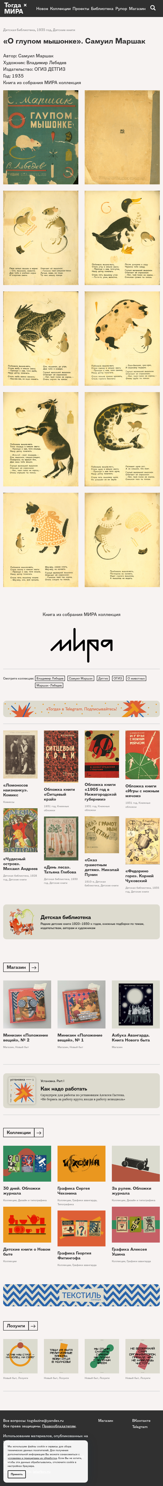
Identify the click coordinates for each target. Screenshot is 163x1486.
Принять (17, 1474)
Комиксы (8, 803)
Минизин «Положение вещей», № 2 (25, 1039)
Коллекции (60, 8)
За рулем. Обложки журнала (131, 1192)
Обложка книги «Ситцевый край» (59, 795)
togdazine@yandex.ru (45, 1420)
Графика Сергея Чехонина (74, 1192)
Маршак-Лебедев (49, 686)
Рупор (121, 8)
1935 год (44, 30)
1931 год (50, 807)
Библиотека (102, 8)
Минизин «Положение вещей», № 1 (80, 1039)
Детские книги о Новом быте (26, 1253)
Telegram (140, 1426)
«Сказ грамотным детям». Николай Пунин (102, 868)
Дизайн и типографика (32, 1202)
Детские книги (64, 30)
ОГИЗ (119, 678)
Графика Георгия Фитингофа (74, 1257)
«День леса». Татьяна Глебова (60, 870)
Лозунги (23, 1380)
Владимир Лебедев (50, 678)
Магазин (137, 8)
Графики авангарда (84, 1202)
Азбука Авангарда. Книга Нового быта (131, 1039)
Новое (42, 8)
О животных (138, 678)
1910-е (89, 882)
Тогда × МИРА (15, 8)
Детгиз (104, 678)
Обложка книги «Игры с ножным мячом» (142, 792)
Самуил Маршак (81, 678)
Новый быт (22, 1048)
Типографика (66, 1206)
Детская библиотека (19, 30)
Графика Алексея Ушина (129, 1253)
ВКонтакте (141, 1420)
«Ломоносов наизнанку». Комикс (15, 791)
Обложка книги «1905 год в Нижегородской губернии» (101, 793)
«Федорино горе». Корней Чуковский (139, 876)
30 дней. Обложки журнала (21, 1192)
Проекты (81, 8)
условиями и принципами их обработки (32, 1458)
